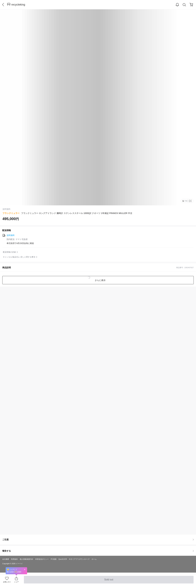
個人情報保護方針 (26, 559)
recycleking (18, 4)
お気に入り (7, 582)
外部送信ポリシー (42, 559)
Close (24, 569)
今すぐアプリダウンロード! (79, 559)
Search (184, 4)
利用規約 (14, 559)
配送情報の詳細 (9, 252)
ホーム (94, 559)
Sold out (108, 580)
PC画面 (53, 559)
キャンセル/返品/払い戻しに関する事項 (19, 257)
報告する (98, 550)
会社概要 (5, 559)
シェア (16, 582)
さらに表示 (100, 280)
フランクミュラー (11, 213)
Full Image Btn (190, 200)
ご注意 (98, 539)
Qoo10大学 (62, 559)
